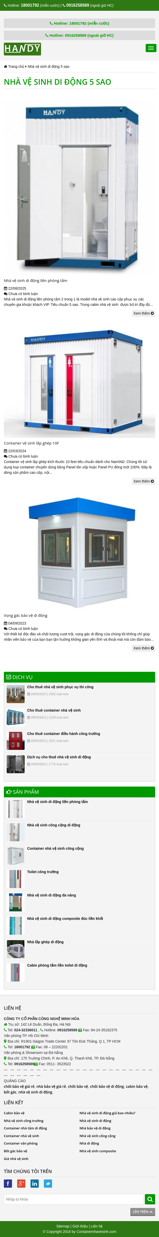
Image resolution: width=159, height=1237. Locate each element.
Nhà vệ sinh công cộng (97, 1136)
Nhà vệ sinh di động (95, 1120)
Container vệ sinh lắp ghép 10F (31, 443)
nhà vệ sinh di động (35, 1092)
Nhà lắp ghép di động (45, 942)
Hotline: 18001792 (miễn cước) (79, 23)
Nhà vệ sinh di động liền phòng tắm (35, 280)
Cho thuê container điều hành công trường (63, 734)
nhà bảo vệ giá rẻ (51, 1086)
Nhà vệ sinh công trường (23, 1120)
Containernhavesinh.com (96, 1232)
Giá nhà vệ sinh (16, 1158)
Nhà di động (89, 1143)
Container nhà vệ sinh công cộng (55, 848)
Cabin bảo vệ (14, 1113)
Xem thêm (143, 313)
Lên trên (143, 1211)
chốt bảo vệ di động (107, 1086)
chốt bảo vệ (78, 1086)
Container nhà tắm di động (25, 1128)
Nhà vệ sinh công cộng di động (53, 825)
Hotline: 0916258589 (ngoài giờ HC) (79, 35)
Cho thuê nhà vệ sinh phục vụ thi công (60, 687)
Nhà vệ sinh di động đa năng (51, 895)
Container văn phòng (20, 1143)
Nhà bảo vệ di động (95, 1128)
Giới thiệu (80, 1226)
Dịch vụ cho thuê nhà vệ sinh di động (59, 757)
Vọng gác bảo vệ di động (25, 615)
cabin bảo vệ (137, 1086)
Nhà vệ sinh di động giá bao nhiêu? (107, 1113)
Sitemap (62, 1226)
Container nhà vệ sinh (21, 1136)
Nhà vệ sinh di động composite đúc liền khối (65, 919)
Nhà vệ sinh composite (98, 1151)
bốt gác (10, 1092)
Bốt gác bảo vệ (15, 1151)
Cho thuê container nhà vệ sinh (54, 710)
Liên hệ (97, 1226)
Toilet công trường (43, 872)
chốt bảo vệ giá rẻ (19, 1086)
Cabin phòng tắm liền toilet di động (57, 965)
